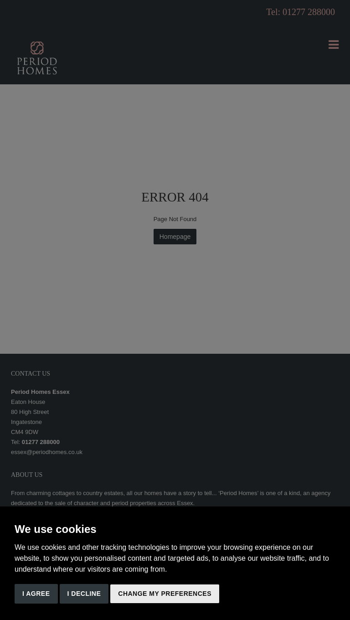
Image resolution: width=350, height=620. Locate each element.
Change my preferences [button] (164, 593)
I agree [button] (36, 593)
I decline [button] (84, 593)
